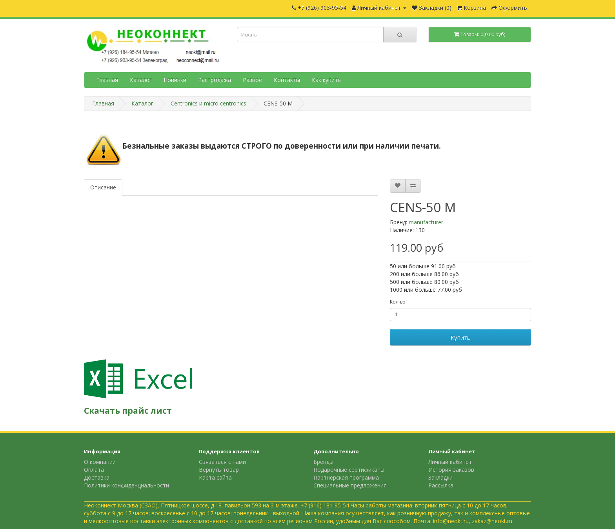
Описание (103, 187)
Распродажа (214, 80)
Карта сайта (215, 477)
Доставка (96, 477)
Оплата (94, 469)
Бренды (323, 461)
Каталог (141, 80)
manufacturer (426, 222)
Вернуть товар (219, 469)
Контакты (287, 80)
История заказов (451, 469)
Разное (252, 80)
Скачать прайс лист (128, 410)
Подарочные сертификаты (348, 469)
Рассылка (440, 485)
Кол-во (398, 301)
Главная (107, 80)
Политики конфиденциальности (126, 485)
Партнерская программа (346, 477)
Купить (461, 337)
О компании (100, 461)
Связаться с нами (222, 461)
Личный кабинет (450, 461)
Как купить (326, 80)
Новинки (175, 80)
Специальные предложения (350, 485)
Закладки (440, 477)
